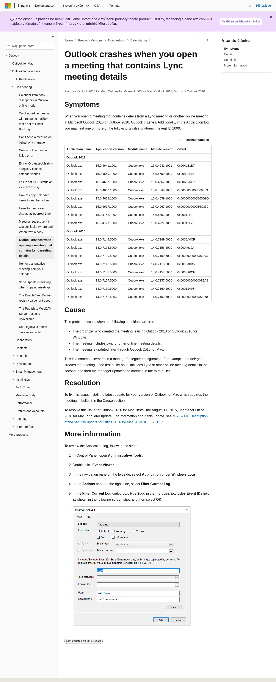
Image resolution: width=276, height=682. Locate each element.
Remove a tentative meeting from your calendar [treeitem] (32, 269)
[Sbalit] (52, 37)
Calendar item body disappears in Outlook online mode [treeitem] (33, 100)
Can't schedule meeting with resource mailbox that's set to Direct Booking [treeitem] (34, 121)
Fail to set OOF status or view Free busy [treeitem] (35, 184)
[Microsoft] (8, 6)
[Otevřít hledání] (250, 6)
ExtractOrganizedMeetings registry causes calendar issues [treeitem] (36, 169)
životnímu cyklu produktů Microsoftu (86, 23)
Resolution (231, 60)
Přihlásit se (263, 5)
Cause (228, 54)
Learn (69, 40)
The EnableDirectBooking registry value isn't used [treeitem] (36, 298)
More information (235, 65)
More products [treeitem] (18, 434)
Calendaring (138, 40)
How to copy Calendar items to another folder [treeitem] (34, 197)
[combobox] (29, 46)
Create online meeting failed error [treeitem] (34, 153)
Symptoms (232, 48)
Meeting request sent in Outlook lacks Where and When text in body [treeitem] (36, 227)
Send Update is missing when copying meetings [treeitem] (35, 284)
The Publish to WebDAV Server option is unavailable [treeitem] (35, 314)
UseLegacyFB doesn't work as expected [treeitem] (34, 329)
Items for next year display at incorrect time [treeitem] (35, 211)
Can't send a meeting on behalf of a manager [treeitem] (35, 139)
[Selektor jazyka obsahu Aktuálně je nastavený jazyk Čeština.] (15, 674)
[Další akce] (208, 40)
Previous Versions (90, 40)
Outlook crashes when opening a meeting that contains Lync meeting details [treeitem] (35, 248)
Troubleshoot (116, 40)
